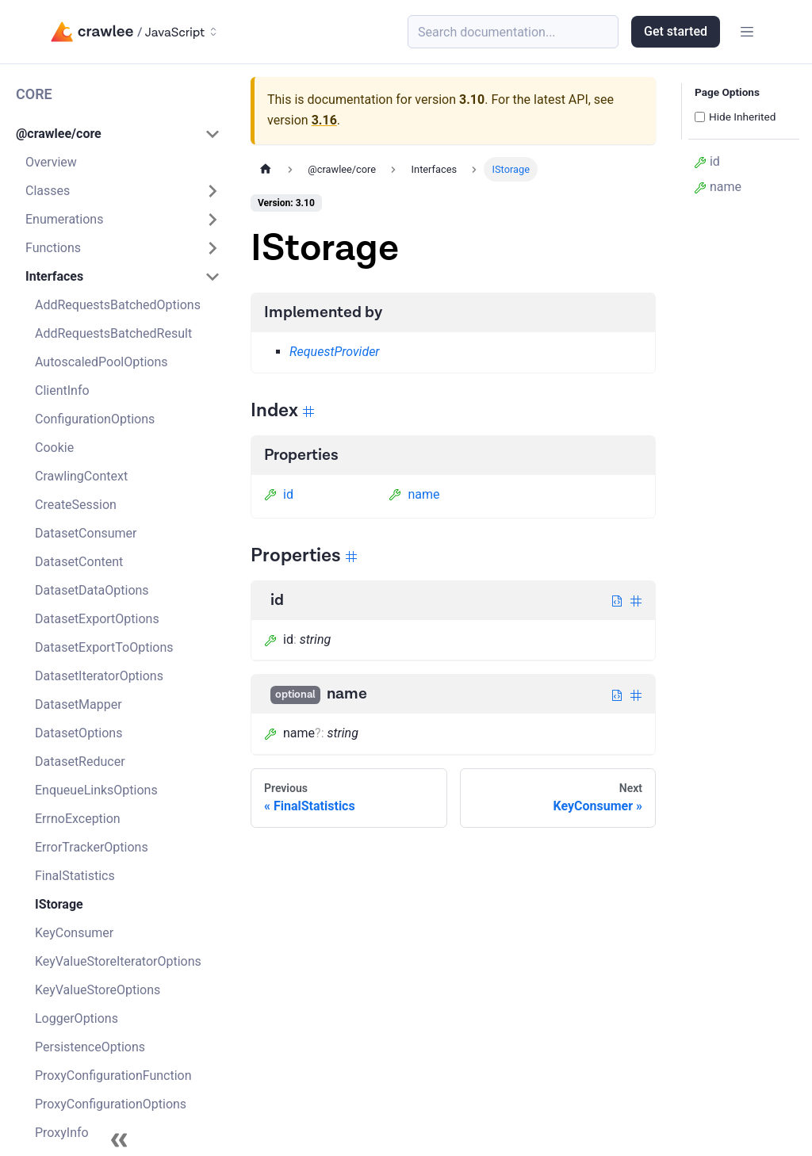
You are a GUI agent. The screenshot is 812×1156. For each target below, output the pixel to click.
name (414, 494)
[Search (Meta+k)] (513, 31)
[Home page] (266, 169)
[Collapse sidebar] (119, 1140)
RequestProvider (334, 351)
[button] (118, 134)
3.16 (324, 120)
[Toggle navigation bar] (747, 31)
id (278, 494)
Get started (675, 31)
